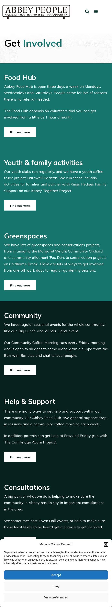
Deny (56, 586)
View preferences (56, 597)
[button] (106, 544)
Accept (56, 575)
